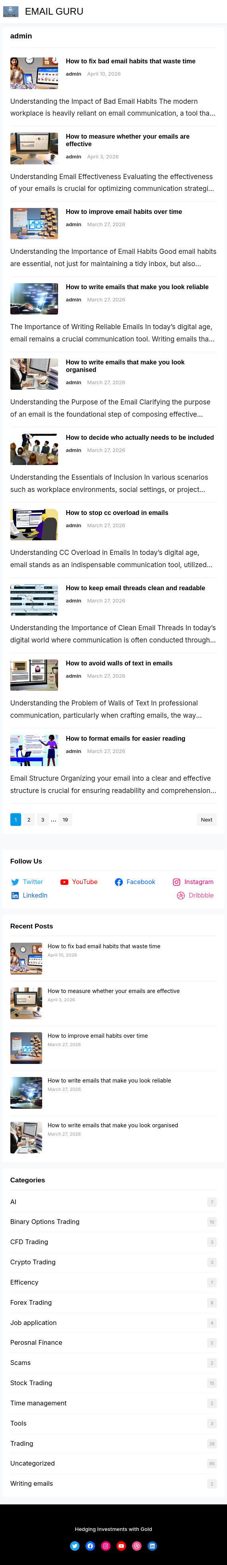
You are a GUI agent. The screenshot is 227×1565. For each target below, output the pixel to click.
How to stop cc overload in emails (117, 512)
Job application (33, 1323)
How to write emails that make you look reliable (137, 287)
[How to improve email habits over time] (26, 1048)
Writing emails (31, 1483)
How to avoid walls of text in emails (119, 663)
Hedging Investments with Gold (113, 1529)
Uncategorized (32, 1463)
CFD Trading (29, 1242)
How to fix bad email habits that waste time (131, 61)
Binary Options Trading (45, 1222)
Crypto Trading (33, 1262)
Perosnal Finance (36, 1342)
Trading (21, 1443)
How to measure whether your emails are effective (128, 140)
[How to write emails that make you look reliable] (26, 1093)
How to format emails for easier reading (126, 738)
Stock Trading (31, 1383)
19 (65, 819)
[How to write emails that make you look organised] (26, 1138)
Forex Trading (31, 1302)
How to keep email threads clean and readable (135, 588)
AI (13, 1202)
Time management (38, 1403)
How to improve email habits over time (124, 211)
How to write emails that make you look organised (125, 366)
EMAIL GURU (54, 11)
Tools (18, 1423)
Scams (20, 1363)
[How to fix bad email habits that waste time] (26, 959)
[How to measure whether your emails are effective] (26, 1003)
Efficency (24, 1282)
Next (207, 819)
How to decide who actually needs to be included (140, 437)
